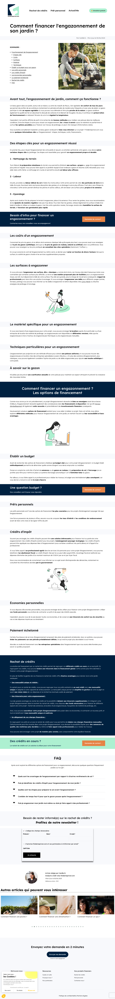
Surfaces (16, 60)
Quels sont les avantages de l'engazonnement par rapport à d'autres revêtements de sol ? (56, 776)
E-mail (72, 834)
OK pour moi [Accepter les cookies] (31, 990)
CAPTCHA (26, 848)
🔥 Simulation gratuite (98, 10)
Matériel (16, 62)
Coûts (15, 57)
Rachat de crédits (18, 80)
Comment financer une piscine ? (14, 917)
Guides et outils (47, 975)
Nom (48, 834)
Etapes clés (17, 55)
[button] (58, 776)
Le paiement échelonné (20, 78)
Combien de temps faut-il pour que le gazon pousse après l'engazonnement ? (50, 796)
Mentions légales (82, 996)
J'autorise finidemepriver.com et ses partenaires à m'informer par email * (52, 844)
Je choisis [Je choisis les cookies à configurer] (19, 990)
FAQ (13, 83)
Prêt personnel (78, 977)
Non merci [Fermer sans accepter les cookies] (7, 990)
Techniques (17, 65)
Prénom (26, 834)
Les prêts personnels (19, 70)
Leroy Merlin (86, 282)
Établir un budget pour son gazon (24, 67)
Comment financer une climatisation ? (54, 917)
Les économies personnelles (21, 75)
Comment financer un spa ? (89, 917)
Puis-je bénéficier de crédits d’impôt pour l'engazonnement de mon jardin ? (49, 783)
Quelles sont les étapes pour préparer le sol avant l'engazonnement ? (47, 790)
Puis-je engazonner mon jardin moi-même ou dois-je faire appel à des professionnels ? (54, 803)
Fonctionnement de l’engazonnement (25, 52)
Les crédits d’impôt (18, 73)
